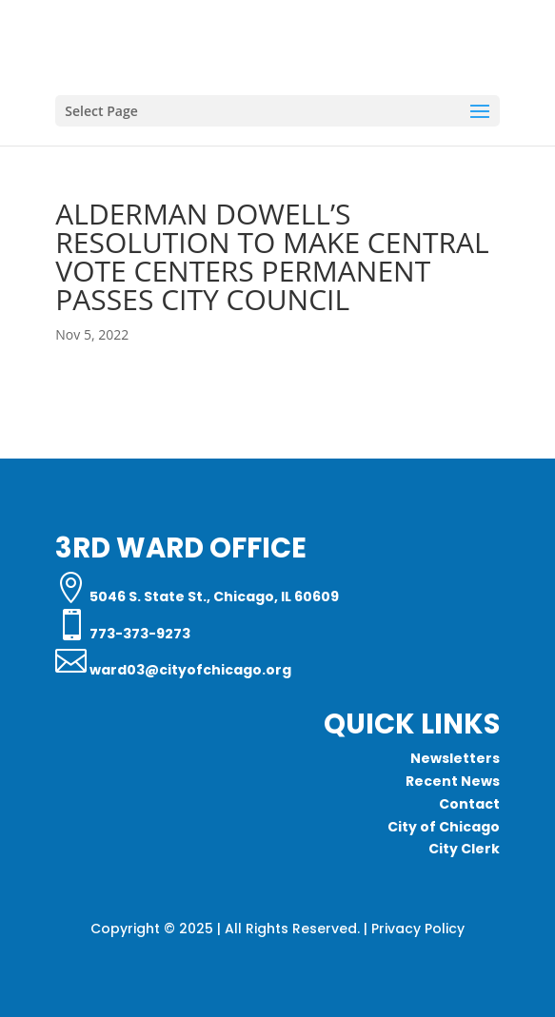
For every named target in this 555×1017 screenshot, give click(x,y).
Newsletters (455, 758)
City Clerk (464, 848)
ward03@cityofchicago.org (189, 669)
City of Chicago (443, 826)
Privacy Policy (418, 928)
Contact (469, 803)
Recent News (453, 781)
